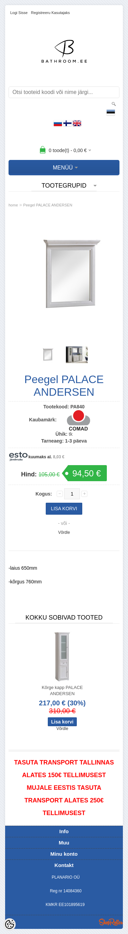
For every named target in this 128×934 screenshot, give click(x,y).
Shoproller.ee (111, 922)
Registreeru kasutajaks (50, 13)
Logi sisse (19, 13)
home (13, 205)
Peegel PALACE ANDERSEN (47, 205)
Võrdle (64, 532)
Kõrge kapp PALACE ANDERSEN (62, 690)
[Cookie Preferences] (9, 924)
